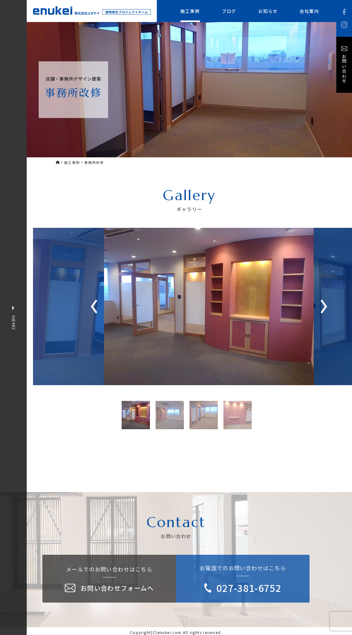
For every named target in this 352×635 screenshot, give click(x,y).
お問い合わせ (344, 68)
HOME (58, 162)
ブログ (229, 11)
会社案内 (309, 11)
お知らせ (268, 11)
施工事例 (190, 11)
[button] (324, 306)
